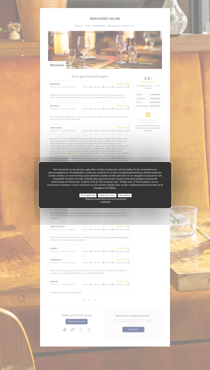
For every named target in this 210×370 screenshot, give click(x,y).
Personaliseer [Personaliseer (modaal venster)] (124, 195)
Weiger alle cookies (107, 195)
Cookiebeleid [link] (105, 202)
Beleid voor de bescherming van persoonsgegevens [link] (106, 199)
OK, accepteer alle (88, 195)
